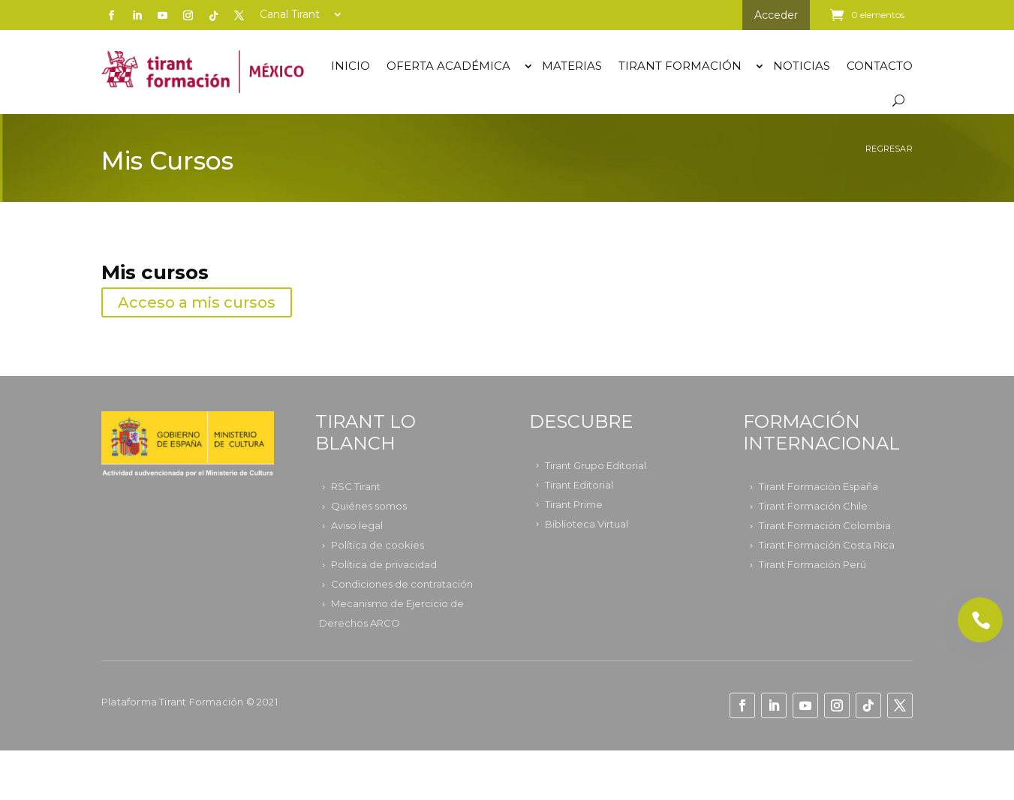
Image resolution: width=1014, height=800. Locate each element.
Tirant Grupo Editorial (595, 465)
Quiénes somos (369, 506)
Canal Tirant (290, 15)
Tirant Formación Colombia (825, 525)
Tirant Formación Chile (813, 506)
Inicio (350, 66)
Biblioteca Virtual (586, 524)
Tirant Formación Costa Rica (827, 545)
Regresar (889, 148)
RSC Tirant (356, 486)
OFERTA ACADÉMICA (448, 66)
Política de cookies (377, 545)
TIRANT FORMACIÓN (680, 66)
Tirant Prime (574, 504)
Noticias (801, 66)
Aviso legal (357, 525)
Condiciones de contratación (402, 584)
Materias (572, 66)
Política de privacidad (384, 564)
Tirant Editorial (579, 485)
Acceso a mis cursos (196, 302)
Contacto (880, 66)
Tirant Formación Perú (812, 564)
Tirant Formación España (818, 486)
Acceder (776, 15)
